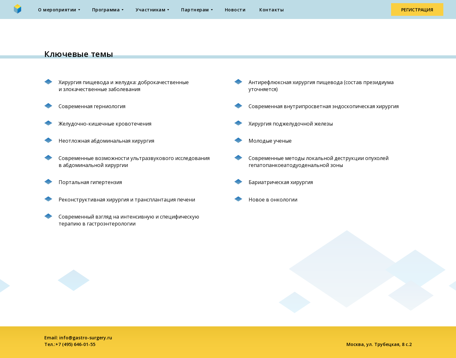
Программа (106, 10)
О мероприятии (57, 10)
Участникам (150, 10)
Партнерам (195, 10)
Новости (235, 10)
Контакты (271, 10)
